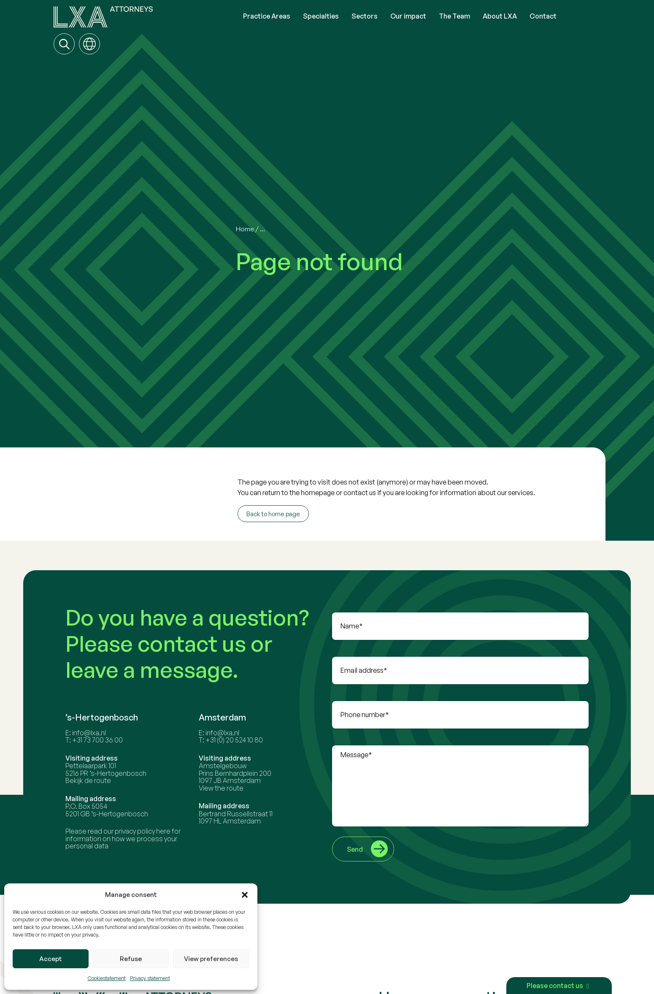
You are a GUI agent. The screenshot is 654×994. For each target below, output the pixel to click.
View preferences (211, 959)
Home (245, 229)
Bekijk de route (106, 807)
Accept (50, 959)
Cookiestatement (107, 978)
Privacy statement (150, 978)
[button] (245, 895)
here (181, 857)
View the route (230, 814)
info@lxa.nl (107, 759)
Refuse (131, 959)
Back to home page (273, 513)
